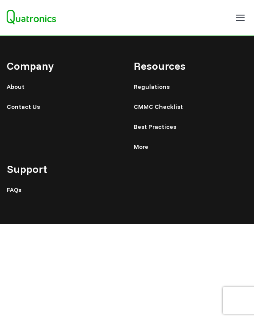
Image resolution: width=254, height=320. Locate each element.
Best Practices (155, 127)
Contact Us (23, 107)
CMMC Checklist (158, 107)
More (141, 147)
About (15, 87)
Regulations (152, 87)
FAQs (14, 190)
